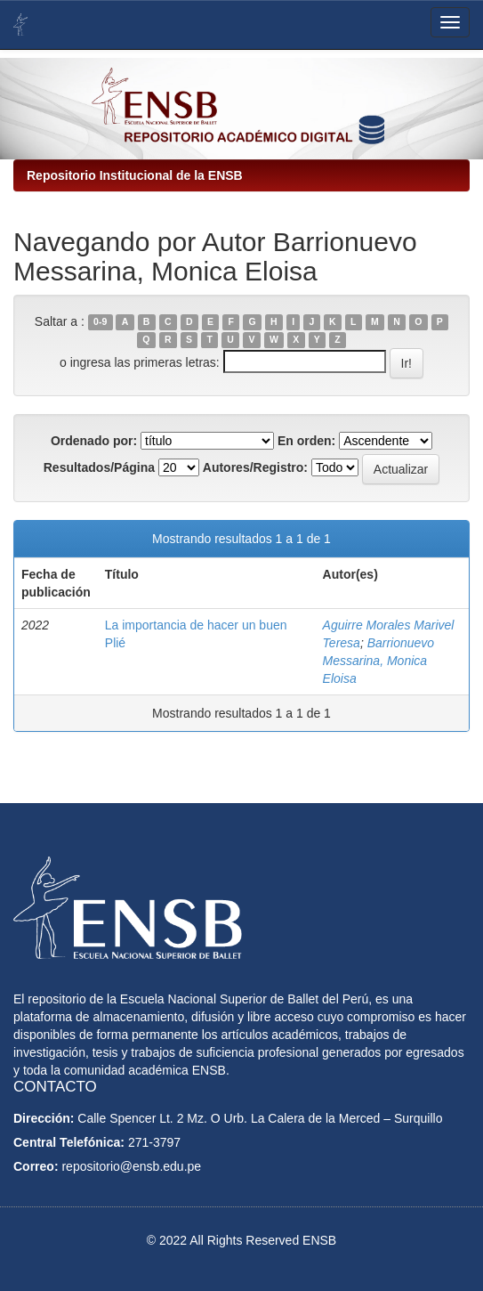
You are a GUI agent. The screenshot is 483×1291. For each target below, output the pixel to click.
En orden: (306, 441)
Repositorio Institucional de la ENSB (135, 175)
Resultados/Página (99, 467)
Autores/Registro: (255, 467)
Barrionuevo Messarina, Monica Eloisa (379, 661)
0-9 (100, 322)
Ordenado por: (94, 441)
